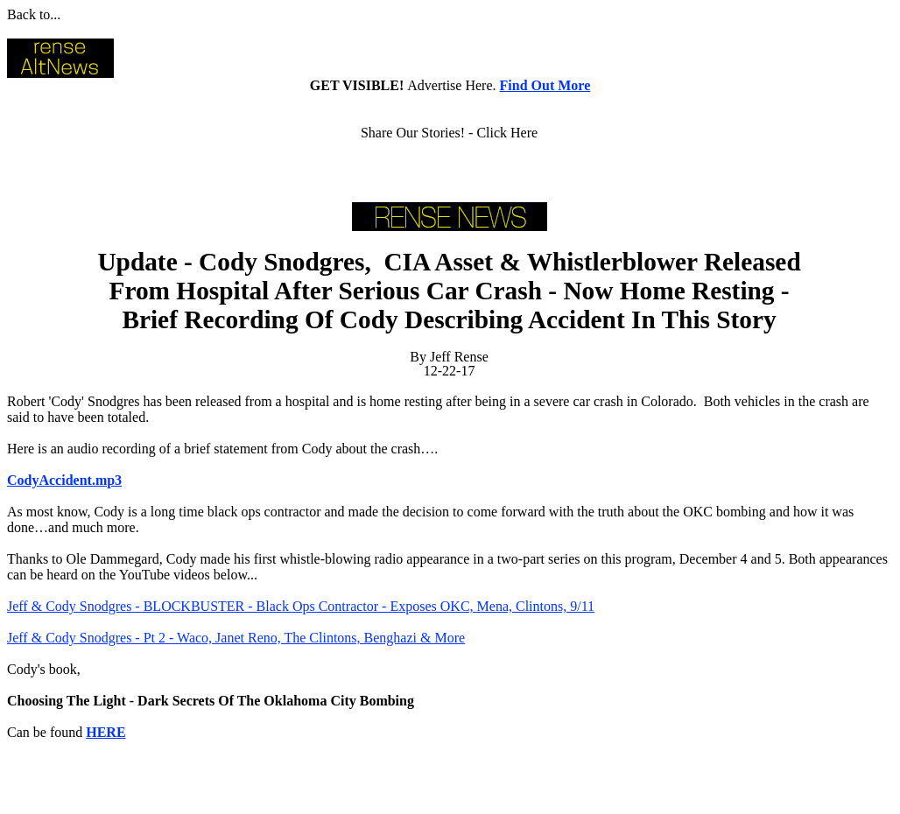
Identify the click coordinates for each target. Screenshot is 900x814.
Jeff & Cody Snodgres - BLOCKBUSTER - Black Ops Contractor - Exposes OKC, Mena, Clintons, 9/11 (300, 606)
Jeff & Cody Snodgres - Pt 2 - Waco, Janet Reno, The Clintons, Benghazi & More (236, 637)
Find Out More (545, 85)
